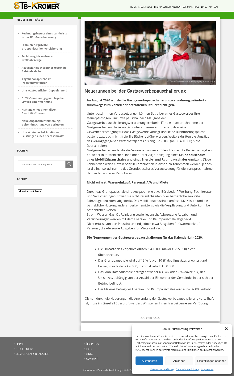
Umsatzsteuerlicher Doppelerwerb (44, 90)
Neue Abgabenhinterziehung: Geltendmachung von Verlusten (43, 122)
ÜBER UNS (187, 6)
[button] (226, 329)
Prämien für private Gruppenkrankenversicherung (42, 46)
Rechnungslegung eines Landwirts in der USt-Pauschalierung (44, 35)
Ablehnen (179, 360)
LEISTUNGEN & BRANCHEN (167, 6)
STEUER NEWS (145, 6)
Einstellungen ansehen (211, 360)
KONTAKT (213, 6)
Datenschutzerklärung (162, 369)
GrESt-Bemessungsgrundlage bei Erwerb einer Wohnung (43, 100)
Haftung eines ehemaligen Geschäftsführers (39, 111)
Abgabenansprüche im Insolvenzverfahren (37, 80)
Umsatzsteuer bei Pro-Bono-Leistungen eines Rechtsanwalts (43, 134)
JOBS (196, 6)
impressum (89, 370)
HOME (133, 6)
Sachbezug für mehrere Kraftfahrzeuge (37, 58)
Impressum (207, 369)
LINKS (204, 6)
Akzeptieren (149, 360)
